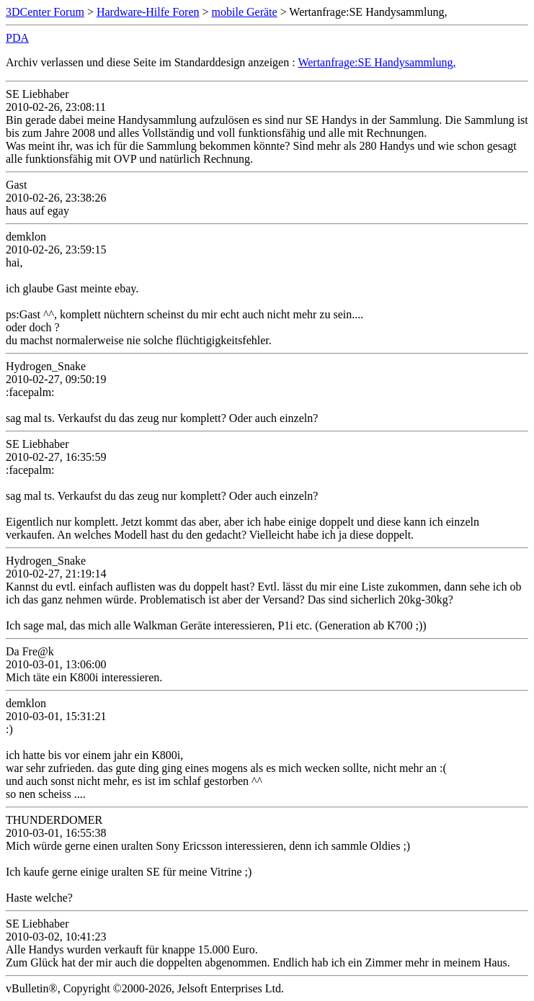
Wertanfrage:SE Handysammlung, (376, 62)
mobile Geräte (244, 12)
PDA (17, 38)
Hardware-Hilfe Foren (148, 12)
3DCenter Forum (45, 12)
